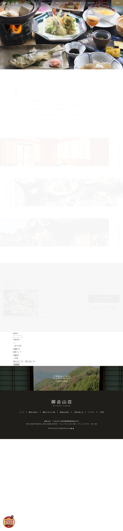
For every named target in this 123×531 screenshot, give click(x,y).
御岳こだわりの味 (62, 3)
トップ (34, 3)
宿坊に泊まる (46, 3)
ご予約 (117, 3)
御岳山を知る (78, 3)
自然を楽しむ (92, 3)
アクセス (105, 3)
